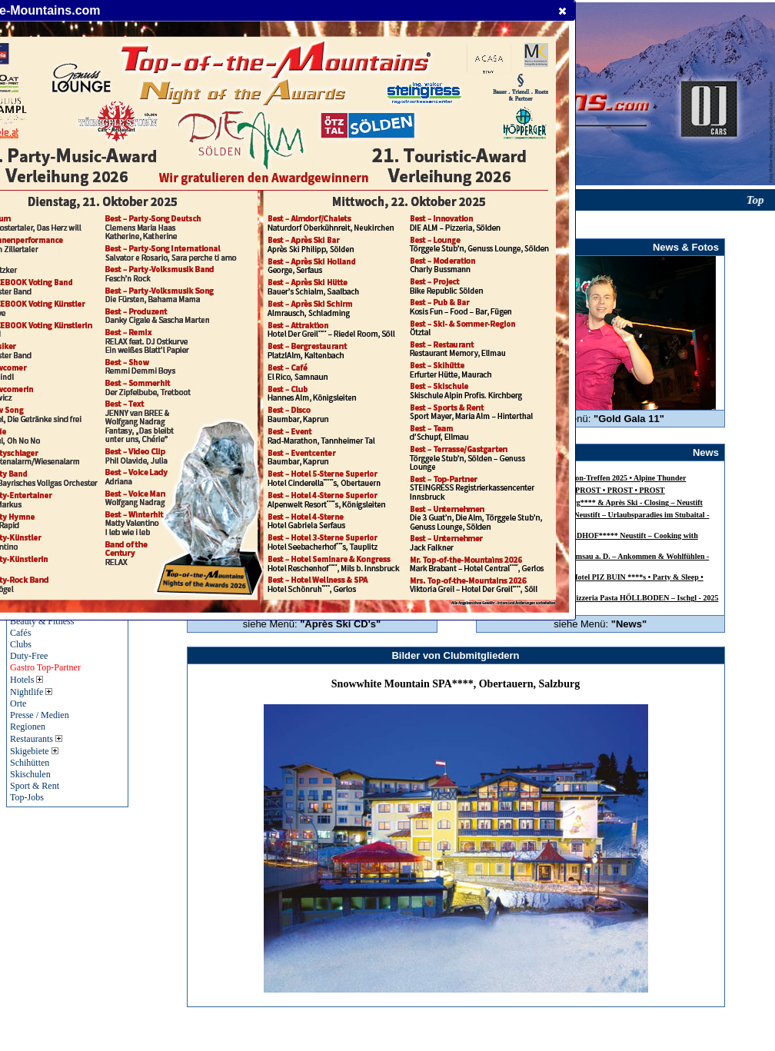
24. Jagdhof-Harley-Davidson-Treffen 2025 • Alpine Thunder (586, 478)
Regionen (27, 726)
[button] (562, 10)
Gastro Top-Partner (45, 667)
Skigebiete (34, 751)
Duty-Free (29, 655)
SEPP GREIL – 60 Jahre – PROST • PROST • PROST (576, 490)
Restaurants (36, 738)
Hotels (26, 679)
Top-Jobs (27, 797)
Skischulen (30, 774)
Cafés (20, 632)
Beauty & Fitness (42, 621)
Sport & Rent (34, 785)
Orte (18, 703)
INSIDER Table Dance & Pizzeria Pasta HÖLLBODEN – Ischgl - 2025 (602, 598)
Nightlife (31, 692)
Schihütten (29, 762)
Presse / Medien (39, 715)
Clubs (21, 644)
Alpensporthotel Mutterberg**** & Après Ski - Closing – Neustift (595, 502)
